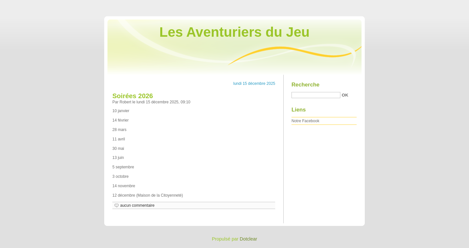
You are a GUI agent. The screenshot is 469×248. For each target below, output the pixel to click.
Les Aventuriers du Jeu (234, 32)
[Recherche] (315, 95)
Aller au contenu (389, 4)
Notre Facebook (305, 121)
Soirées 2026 (132, 95)
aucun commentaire (137, 205)
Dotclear (248, 238)
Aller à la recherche (450, 4)
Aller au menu (418, 4)
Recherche (305, 85)
